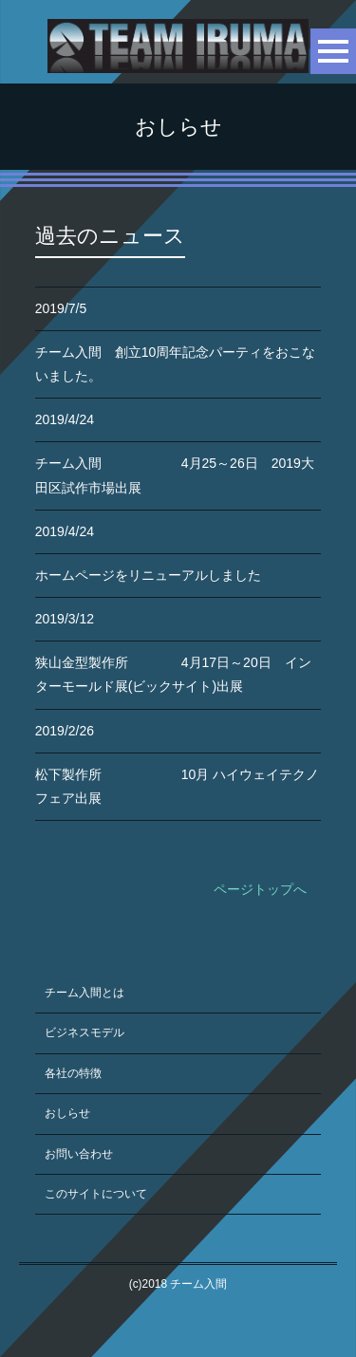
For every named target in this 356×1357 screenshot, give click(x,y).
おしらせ (67, 1113)
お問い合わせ (79, 1154)
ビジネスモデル (84, 1032)
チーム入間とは (84, 992)
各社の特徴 (73, 1073)
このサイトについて (96, 1193)
